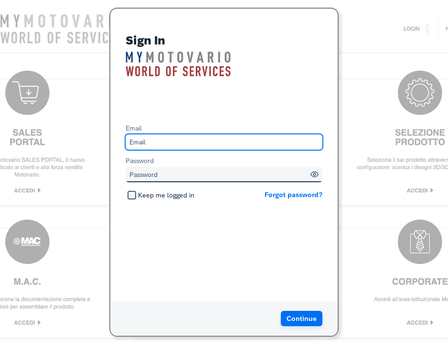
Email (134, 128)
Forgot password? (293, 194)
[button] (314, 174)
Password (140, 161)
